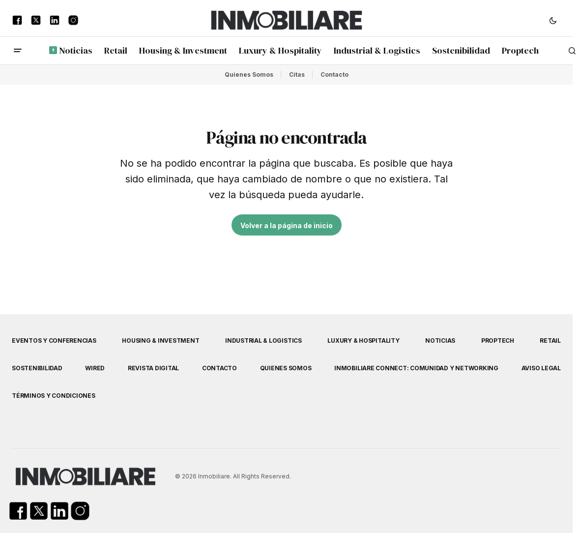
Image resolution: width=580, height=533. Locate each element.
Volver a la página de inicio (286, 225)
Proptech (497, 340)
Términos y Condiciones (53, 395)
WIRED (95, 368)
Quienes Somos (249, 74)
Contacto (334, 74)
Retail (550, 340)
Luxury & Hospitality (363, 340)
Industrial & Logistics (263, 340)
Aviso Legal (541, 368)
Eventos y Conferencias (54, 340)
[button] (553, 20)
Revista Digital (153, 368)
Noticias (440, 340)
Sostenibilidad (37, 368)
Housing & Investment (160, 340)
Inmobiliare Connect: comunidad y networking (416, 368)
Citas (297, 74)
